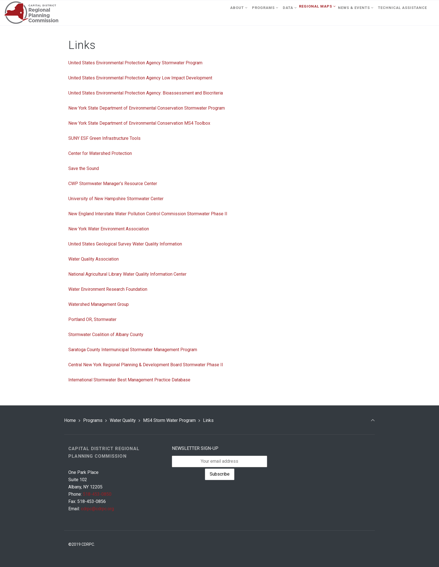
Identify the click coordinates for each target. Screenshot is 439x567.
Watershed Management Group (98, 304)
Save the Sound (83, 168)
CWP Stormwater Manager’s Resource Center (112, 183)
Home (70, 420)
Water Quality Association (93, 259)
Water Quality (123, 420)
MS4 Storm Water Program (169, 420)
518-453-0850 (97, 494)
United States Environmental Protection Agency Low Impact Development (140, 78)
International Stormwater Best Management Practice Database (129, 379)
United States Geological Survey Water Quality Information (125, 244)
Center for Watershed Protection (100, 153)
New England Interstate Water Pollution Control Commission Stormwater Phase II (147, 213)
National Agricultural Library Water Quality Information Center (127, 274)
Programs (92, 420)
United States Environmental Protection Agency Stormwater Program (135, 62)
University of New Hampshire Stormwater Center (116, 198)
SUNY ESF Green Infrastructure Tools (104, 138)
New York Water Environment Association (108, 228)
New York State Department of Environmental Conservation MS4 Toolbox (139, 123)
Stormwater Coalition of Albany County (105, 334)
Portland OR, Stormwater (92, 319)
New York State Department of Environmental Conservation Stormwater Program (146, 108)
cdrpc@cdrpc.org (97, 508)
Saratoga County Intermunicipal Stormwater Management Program (132, 349)
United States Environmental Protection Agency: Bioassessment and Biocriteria (145, 93)
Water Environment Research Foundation (107, 289)
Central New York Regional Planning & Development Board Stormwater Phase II (145, 364)
